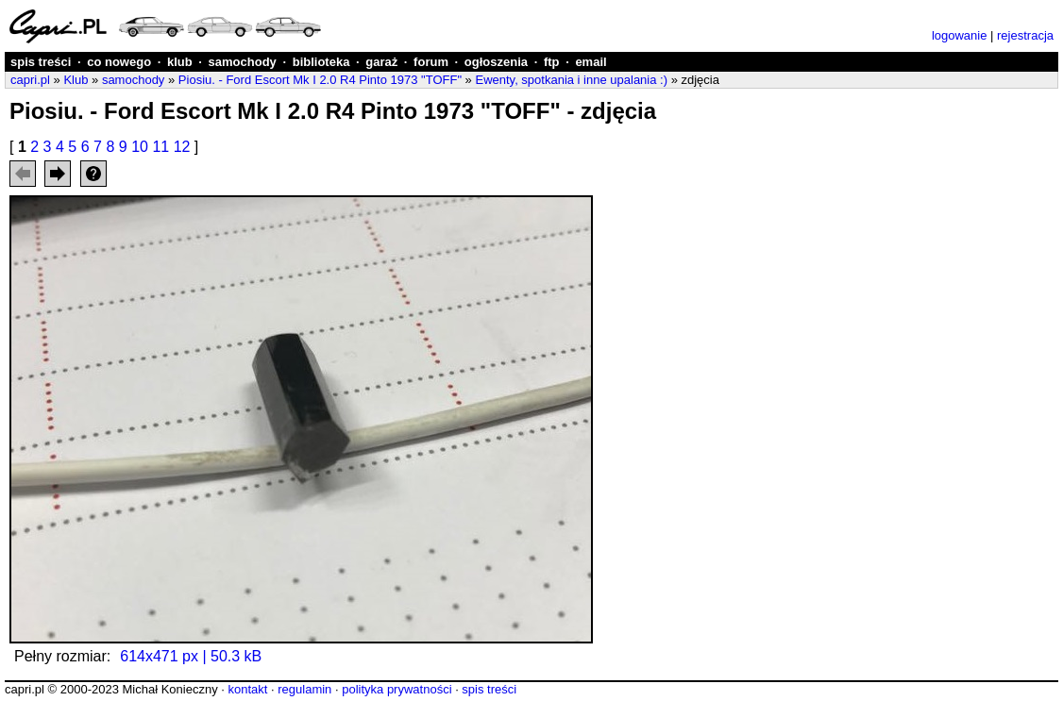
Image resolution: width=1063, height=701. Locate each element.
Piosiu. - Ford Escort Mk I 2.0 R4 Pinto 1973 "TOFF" (320, 80)
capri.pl (30, 80)
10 (139, 147)
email (590, 62)
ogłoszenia (496, 62)
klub (180, 62)
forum (430, 62)
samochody (243, 62)
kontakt (247, 689)
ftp (552, 62)
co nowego (119, 62)
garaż (381, 62)
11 (160, 147)
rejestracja (1025, 35)
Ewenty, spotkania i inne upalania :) (571, 80)
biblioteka (321, 62)
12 (182, 147)
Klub (75, 80)
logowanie (959, 35)
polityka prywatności (396, 689)
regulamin (304, 689)
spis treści (40, 62)
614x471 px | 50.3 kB (191, 656)
